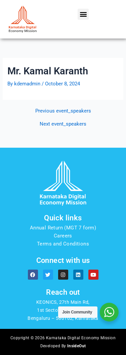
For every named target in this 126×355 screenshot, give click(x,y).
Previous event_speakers (63, 111)
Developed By (63, 346)
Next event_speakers (63, 124)
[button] (83, 14)
